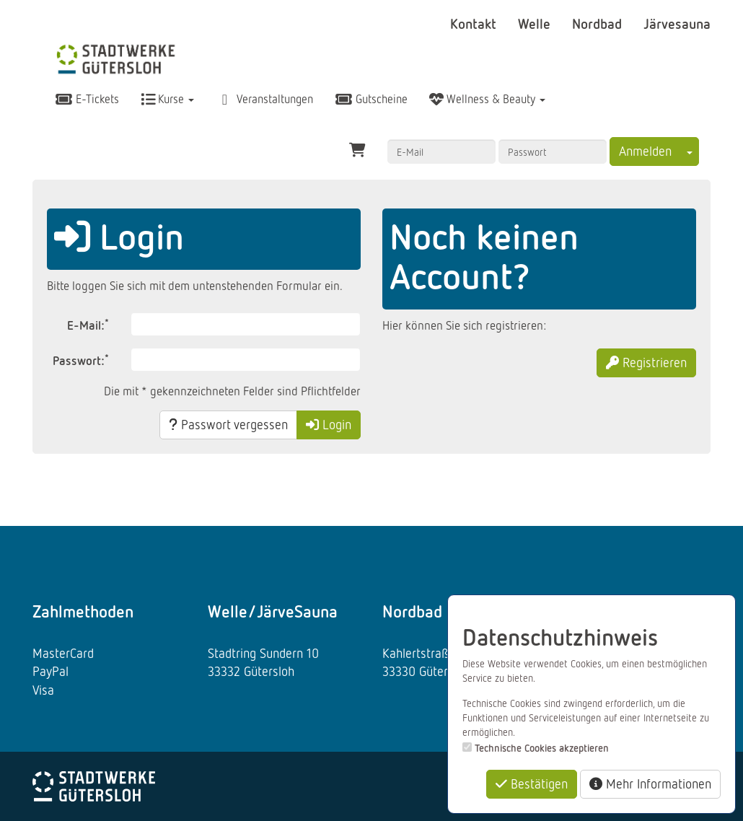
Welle (536, 23)
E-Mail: (88, 324)
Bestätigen (532, 783)
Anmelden (645, 151)
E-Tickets (87, 99)
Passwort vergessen (228, 424)
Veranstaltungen (264, 99)
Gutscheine (371, 99)
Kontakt (475, 23)
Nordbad (598, 23)
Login (328, 424)
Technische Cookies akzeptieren (542, 748)
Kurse (167, 99)
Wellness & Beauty (487, 99)
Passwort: (81, 359)
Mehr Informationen (650, 783)
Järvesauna (677, 23)
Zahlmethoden (82, 611)
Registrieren (646, 362)
